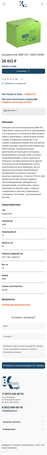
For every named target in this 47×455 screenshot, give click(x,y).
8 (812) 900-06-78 (12, 407)
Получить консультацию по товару (23, 365)
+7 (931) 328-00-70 (12, 394)
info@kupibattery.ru (9, 411)
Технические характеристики (16, 305)
